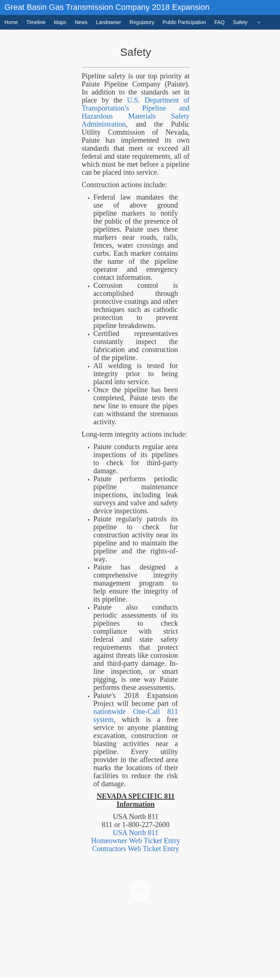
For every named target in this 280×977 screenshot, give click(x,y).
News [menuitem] (81, 22)
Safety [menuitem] (240, 22)
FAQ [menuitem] (219, 22)
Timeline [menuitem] (35, 22)
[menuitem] (259, 22)
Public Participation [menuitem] (184, 22)
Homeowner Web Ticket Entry (135, 841)
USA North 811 (136, 833)
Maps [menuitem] (60, 22)
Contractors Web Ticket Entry (135, 849)
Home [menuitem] (11, 22)
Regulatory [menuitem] (141, 22)
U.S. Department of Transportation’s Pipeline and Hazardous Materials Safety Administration (136, 112)
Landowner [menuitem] (108, 22)
